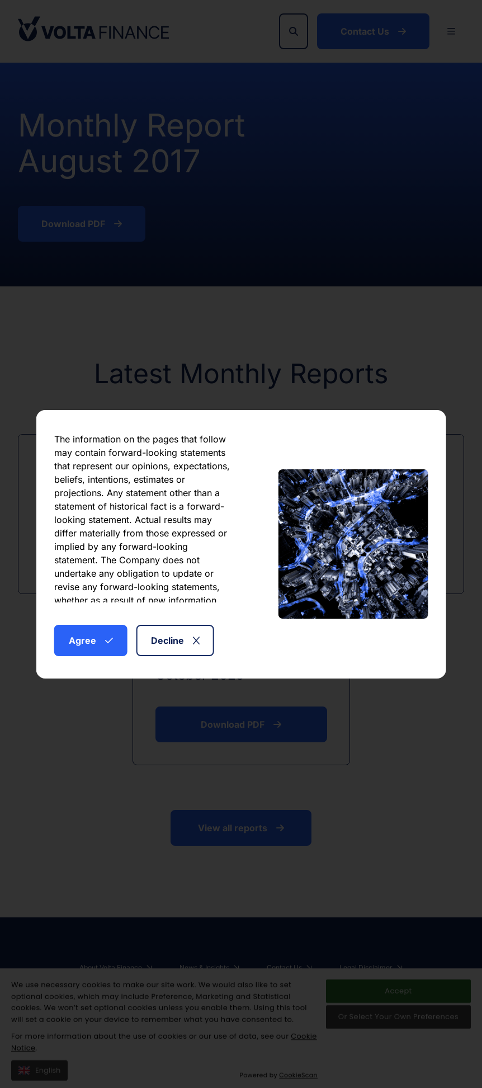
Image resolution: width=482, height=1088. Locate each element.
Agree (91, 640)
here (154, 595)
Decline (175, 640)
